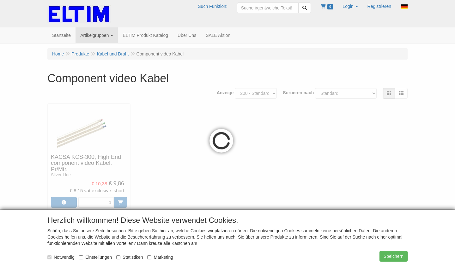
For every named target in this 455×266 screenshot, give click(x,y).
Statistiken (129, 257)
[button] (350, 6)
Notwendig (61, 257)
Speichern (393, 256)
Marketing (160, 257)
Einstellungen (95, 257)
